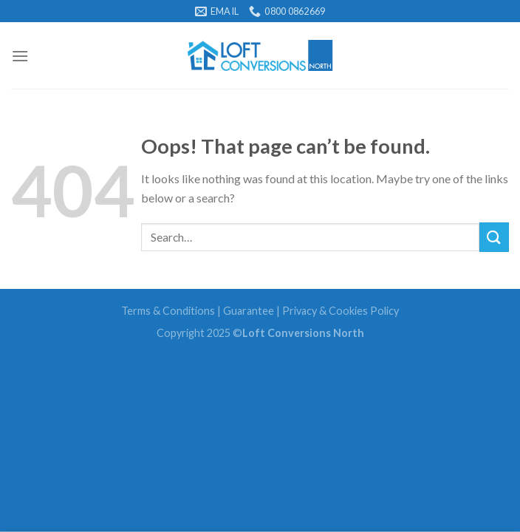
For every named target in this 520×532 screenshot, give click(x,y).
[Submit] (494, 236)
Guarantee (248, 310)
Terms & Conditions (168, 310)
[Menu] (20, 56)
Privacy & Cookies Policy (340, 310)
